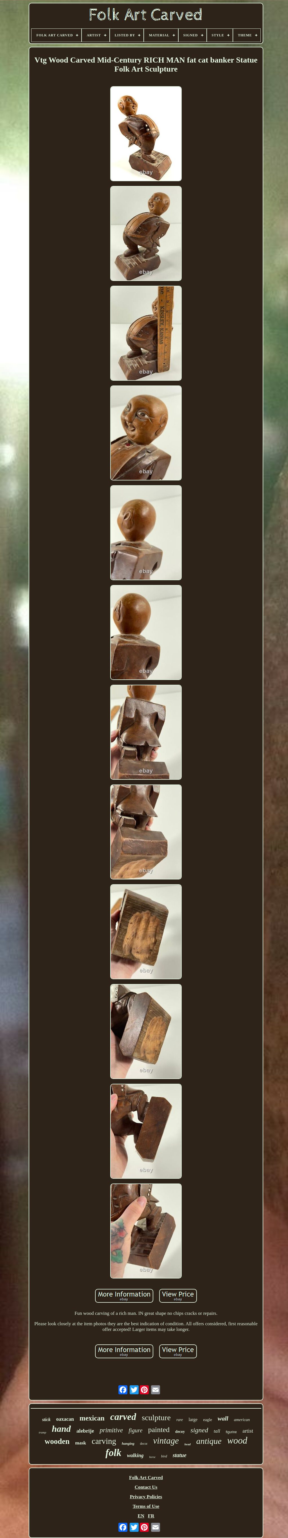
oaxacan (65, 1419)
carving (104, 1441)
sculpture (156, 1417)
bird (164, 1456)
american (242, 1419)
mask (80, 1443)
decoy (180, 1432)
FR (151, 1516)
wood (237, 1440)
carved (123, 1416)
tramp (42, 1432)
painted (159, 1430)
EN (141, 1516)
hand (61, 1429)
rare (179, 1420)
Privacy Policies (146, 1496)
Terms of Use (146, 1506)
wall (223, 1418)
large (192, 1419)
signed (199, 1430)
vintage (166, 1441)
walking (135, 1455)
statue (179, 1455)
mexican (92, 1418)
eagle (207, 1419)
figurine (231, 1432)
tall (217, 1431)
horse (152, 1457)
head (187, 1444)
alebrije (85, 1431)
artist (247, 1431)
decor (144, 1444)
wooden (57, 1441)
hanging (128, 1443)
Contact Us (146, 1487)
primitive (111, 1430)
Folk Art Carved (146, 1477)
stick (46, 1419)
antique (209, 1441)
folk (113, 1452)
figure (135, 1430)
